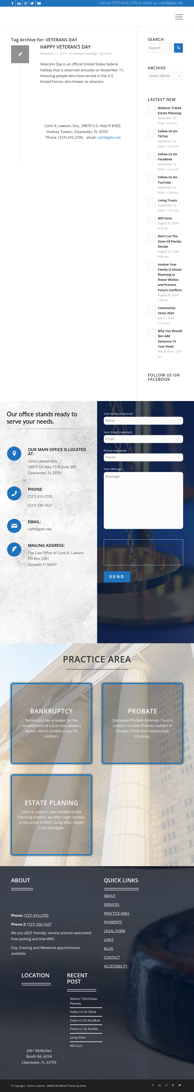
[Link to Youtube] (39, 3)
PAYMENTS (113, 922)
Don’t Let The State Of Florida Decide (169, 241)
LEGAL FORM (114, 930)
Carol (107, 53)
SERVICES (111, 904)
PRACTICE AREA (116, 913)
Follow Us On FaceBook (85, 1020)
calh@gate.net (109, 137)
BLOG (109, 948)
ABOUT (110, 895)
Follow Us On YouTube (84, 1029)
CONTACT (112, 957)
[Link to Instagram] (25, 3)
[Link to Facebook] (12, 3)
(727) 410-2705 (36, 915)
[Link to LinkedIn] (19, 3)
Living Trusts (167, 200)
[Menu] (178, 16)
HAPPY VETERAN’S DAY (65, 47)
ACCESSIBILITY (116, 966)
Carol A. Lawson (36, 1085)
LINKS (109, 939)
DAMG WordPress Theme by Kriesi (66, 1085)
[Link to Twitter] (32, 3)
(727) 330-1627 (39, 924)
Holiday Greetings (85, 53)
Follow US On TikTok (83, 1012)
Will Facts (165, 218)
